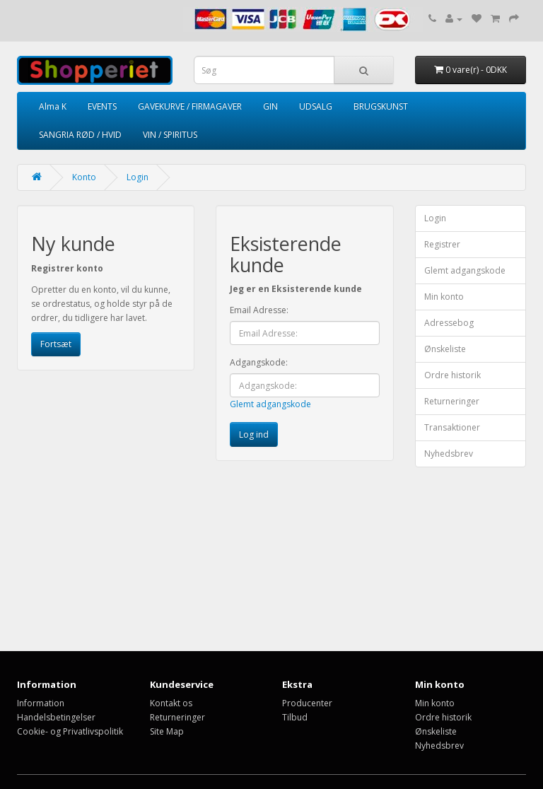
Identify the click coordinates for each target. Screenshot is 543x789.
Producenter (307, 703)
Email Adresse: (259, 310)
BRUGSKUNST (381, 106)
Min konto (444, 297)
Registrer (442, 244)
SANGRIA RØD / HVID (80, 135)
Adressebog (449, 323)
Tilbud (295, 717)
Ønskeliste (445, 349)
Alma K (52, 106)
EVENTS (102, 106)
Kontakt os (171, 703)
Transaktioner (452, 427)
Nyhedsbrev (448, 454)
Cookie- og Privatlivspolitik (70, 731)
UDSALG (315, 106)
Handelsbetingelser (56, 717)
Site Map (167, 731)
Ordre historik (452, 375)
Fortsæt (55, 344)
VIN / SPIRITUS (170, 135)
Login (137, 177)
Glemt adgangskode (270, 404)
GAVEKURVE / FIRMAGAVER (190, 106)
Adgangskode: (259, 362)
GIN (270, 106)
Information (40, 703)
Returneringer (451, 401)
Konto (84, 177)
